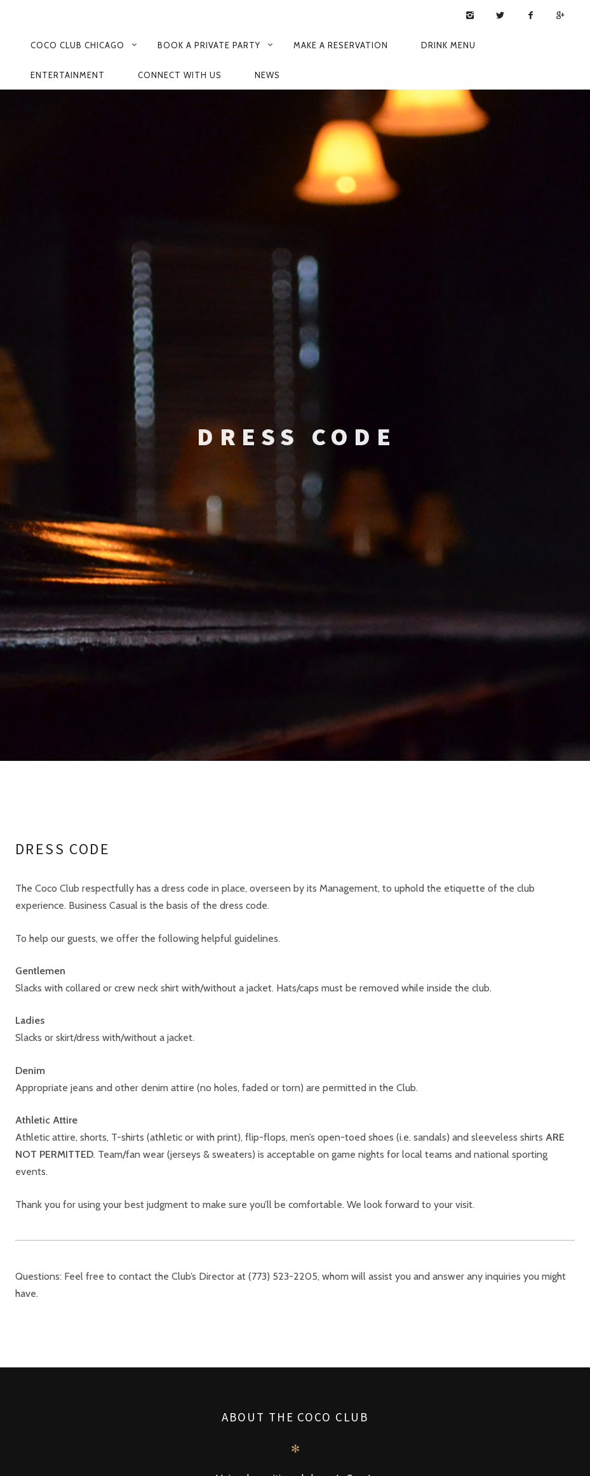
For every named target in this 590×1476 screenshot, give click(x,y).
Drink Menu (448, 45)
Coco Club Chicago (77, 45)
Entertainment (67, 75)
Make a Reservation (340, 45)
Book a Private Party (209, 45)
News (267, 75)
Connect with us (180, 75)
